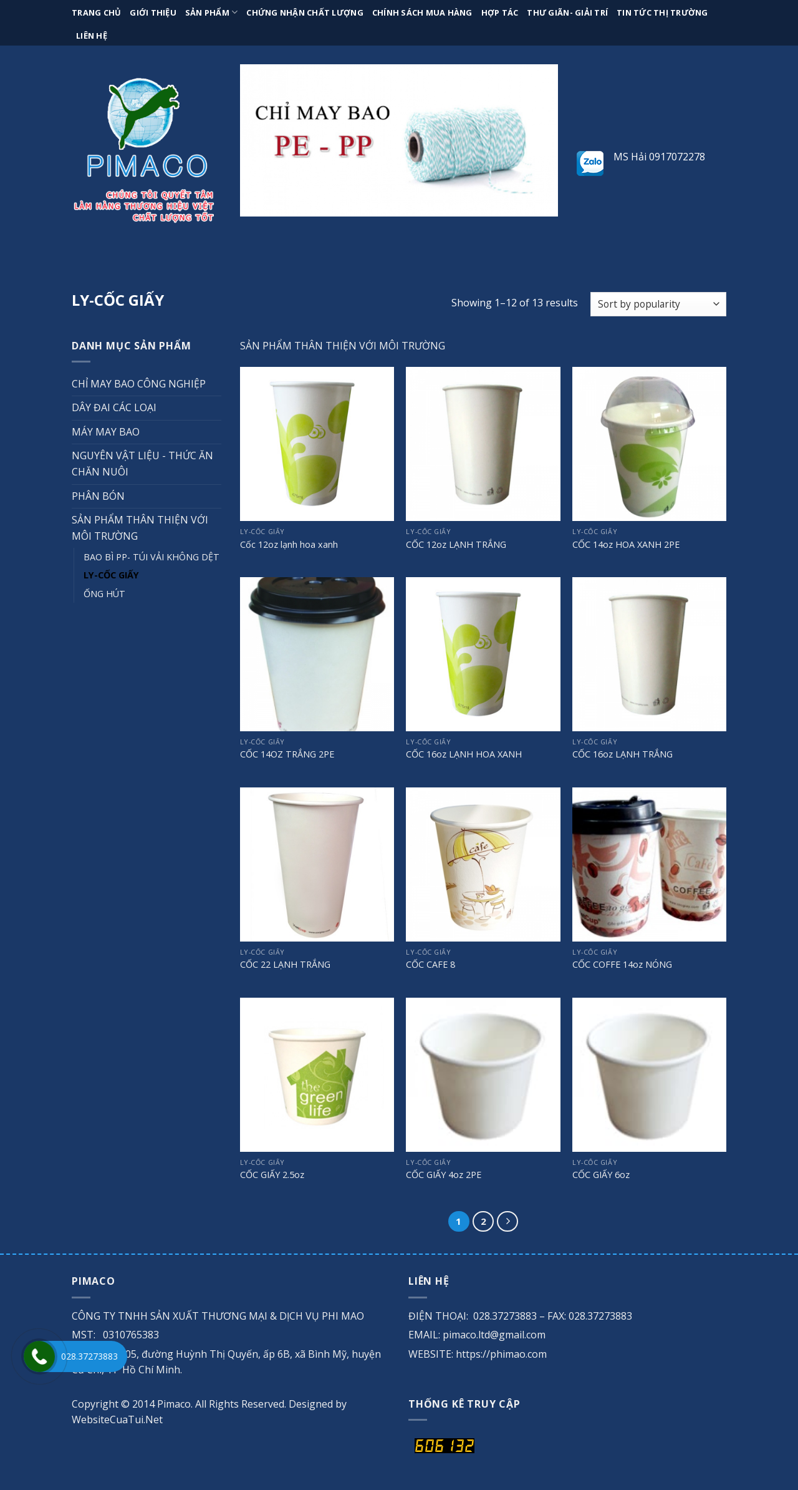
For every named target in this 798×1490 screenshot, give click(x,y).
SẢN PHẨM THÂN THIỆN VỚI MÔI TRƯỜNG (140, 528)
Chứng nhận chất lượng (304, 12)
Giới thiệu (153, 12)
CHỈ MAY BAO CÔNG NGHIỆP (139, 384)
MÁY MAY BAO (106, 432)
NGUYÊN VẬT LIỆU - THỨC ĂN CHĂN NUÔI (142, 464)
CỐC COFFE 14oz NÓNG (622, 964)
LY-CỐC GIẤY (111, 575)
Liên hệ (91, 35)
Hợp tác (500, 12)
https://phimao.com (501, 1354)
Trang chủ (96, 12)
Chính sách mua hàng (422, 12)
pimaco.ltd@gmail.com (494, 1334)
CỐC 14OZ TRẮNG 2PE (287, 754)
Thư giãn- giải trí (567, 12)
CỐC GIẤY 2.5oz (272, 1175)
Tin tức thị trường (662, 12)
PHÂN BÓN (98, 496)
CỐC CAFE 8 (430, 964)
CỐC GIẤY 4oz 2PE (443, 1175)
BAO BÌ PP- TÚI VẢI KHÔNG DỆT (151, 557)
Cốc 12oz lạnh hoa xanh (289, 544)
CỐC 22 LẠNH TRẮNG (285, 964)
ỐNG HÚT (104, 594)
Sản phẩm (211, 12)
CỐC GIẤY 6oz (601, 1175)
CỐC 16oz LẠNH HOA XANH (464, 754)
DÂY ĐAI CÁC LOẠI (114, 407)
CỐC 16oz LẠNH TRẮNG (622, 754)
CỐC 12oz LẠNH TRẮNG (456, 544)
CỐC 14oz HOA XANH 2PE (626, 544)
